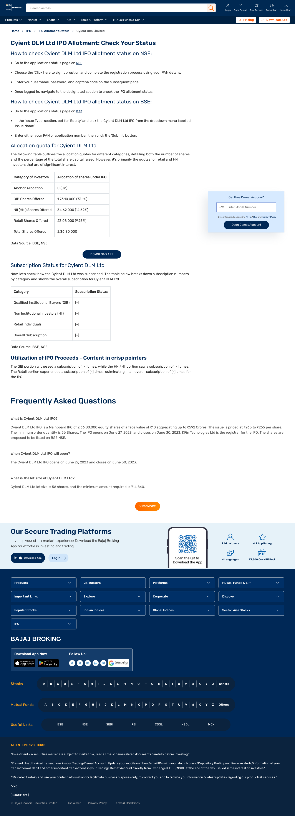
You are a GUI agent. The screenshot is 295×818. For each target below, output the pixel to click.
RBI (133, 724)
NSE (79, 63)
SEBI (109, 724)
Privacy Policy (269, 217)
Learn (51, 20)
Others (224, 684)
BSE (79, 111)
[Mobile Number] (246, 207)
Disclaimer (74, 803)
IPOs (68, 20)
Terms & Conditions (127, 803)
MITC (248, 217)
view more (147, 506)
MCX (211, 724)
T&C (255, 217)
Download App (101, 254)
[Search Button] (211, 8)
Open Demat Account (246, 225)
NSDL (185, 724)
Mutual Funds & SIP (126, 20)
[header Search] (118, 8)
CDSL (159, 724)
